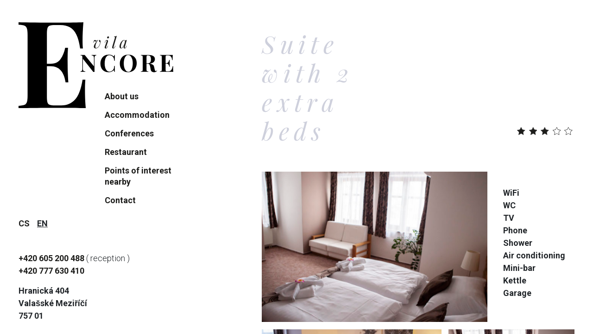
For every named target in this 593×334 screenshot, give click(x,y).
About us (122, 96)
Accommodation (137, 115)
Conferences (129, 133)
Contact (120, 200)
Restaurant (126, 152)
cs (24, 223)
